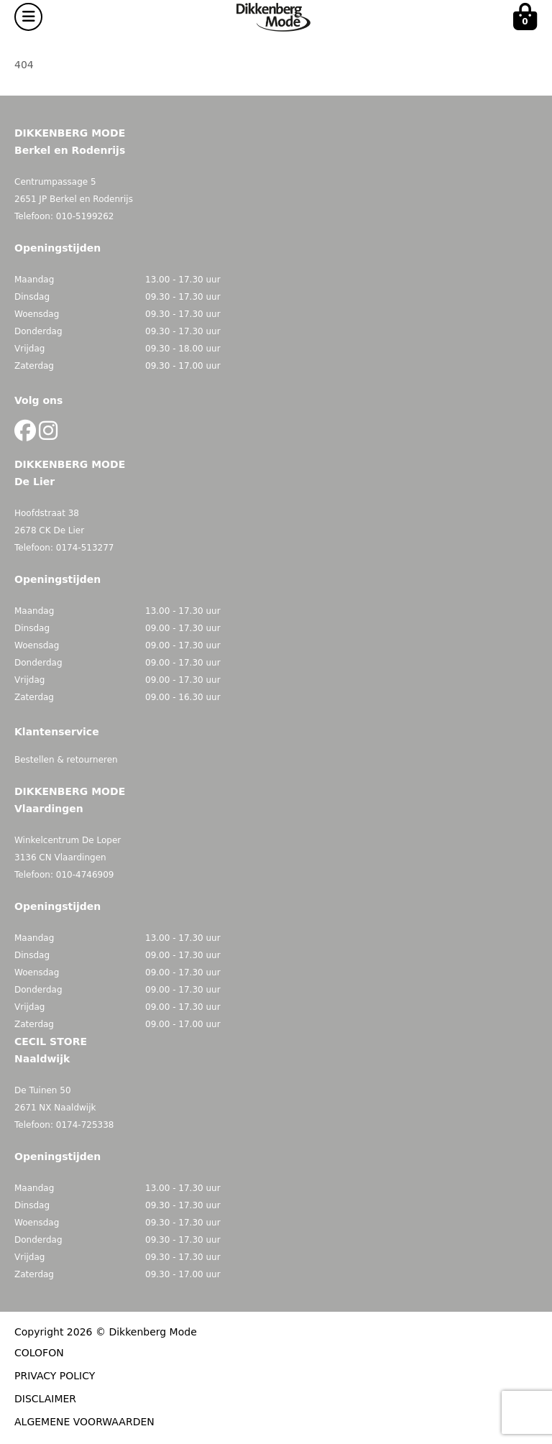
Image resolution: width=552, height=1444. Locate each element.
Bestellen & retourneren (66, 760)
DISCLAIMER (45, 1398)
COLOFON (39, 1352)
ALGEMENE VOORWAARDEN (84, 1421)
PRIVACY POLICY (54, 1375)
